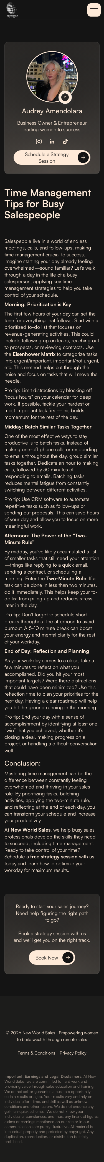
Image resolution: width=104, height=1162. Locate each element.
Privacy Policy (73, 1053)
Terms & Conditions (36, 1053)
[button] (94, 10)
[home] (30, 10)
